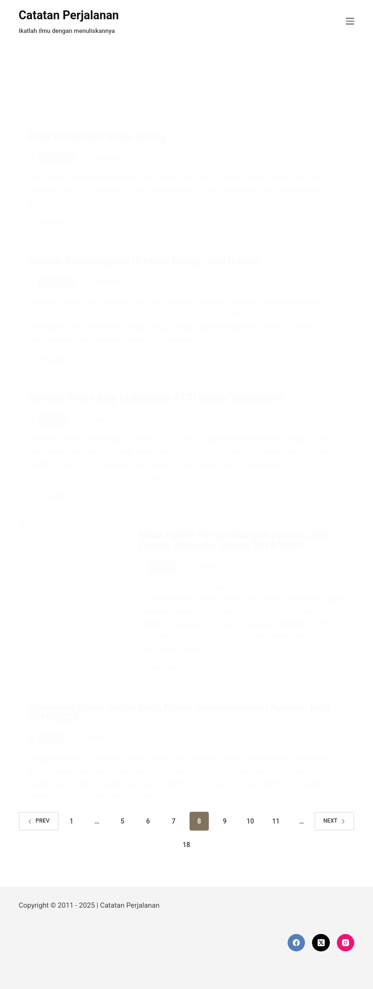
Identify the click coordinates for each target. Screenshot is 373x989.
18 (186, 844)
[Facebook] (296, 943)
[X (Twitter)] (321, 943)
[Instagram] (346, 943)
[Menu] (350, 21)
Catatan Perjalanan (69, 15)
